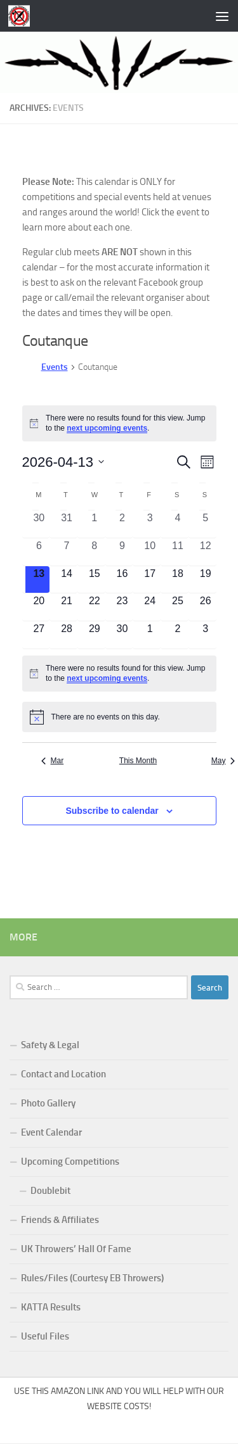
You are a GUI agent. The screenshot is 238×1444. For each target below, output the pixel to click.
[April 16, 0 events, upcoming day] (122, 579)
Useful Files (45, 1336)
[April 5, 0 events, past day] (206, 524)
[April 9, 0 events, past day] (122, 552)
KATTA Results (51, 1307)
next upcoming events (107, 428)
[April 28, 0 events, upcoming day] (67, 635)
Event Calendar (51, 1132)
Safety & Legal (50, 1045)
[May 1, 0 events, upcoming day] (150, 635)
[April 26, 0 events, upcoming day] (206, 607)
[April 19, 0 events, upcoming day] (206, 579)
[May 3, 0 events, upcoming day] (206, 635)
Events (54, 367)
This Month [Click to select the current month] (138, 760)
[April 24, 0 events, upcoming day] (150, 607)
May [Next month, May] (223, 760)
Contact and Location (63, 1074)
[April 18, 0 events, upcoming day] (178, 579)
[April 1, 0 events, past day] (95, 524)
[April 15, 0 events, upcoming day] (95, 579)
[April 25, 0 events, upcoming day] (178, 607)
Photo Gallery (48, 1103)
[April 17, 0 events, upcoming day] (150, 579)
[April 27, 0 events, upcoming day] (39, 635)
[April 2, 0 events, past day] (122, 524)
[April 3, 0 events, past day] (150, 524)
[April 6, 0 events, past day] (39, 552)
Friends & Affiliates (60, 1220)
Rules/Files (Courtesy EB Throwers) (92, 1278)
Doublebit (50, 1190)
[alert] (119, 423)
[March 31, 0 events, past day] (67, 524)
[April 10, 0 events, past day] (150, 552)
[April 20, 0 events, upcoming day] (39, 607)
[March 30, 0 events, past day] (39, 524)
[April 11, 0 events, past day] (178, 552)
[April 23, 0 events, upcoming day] (122, 607)
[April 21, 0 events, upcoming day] (67, 607)
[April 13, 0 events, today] (39, 579)
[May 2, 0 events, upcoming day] (178, 635)
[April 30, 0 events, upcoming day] (122, 635)
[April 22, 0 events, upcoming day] (95, 607)
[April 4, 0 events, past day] (178, 524)
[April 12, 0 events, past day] (206, 552)
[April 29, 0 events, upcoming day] (95, 635)
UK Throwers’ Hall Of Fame (76, 1249)
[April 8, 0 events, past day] (95, 552)
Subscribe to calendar (111, 811)
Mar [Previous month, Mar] (52, 760)
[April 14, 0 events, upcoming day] (67, 579)
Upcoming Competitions (70, 1161)
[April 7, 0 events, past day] (67, 552)
